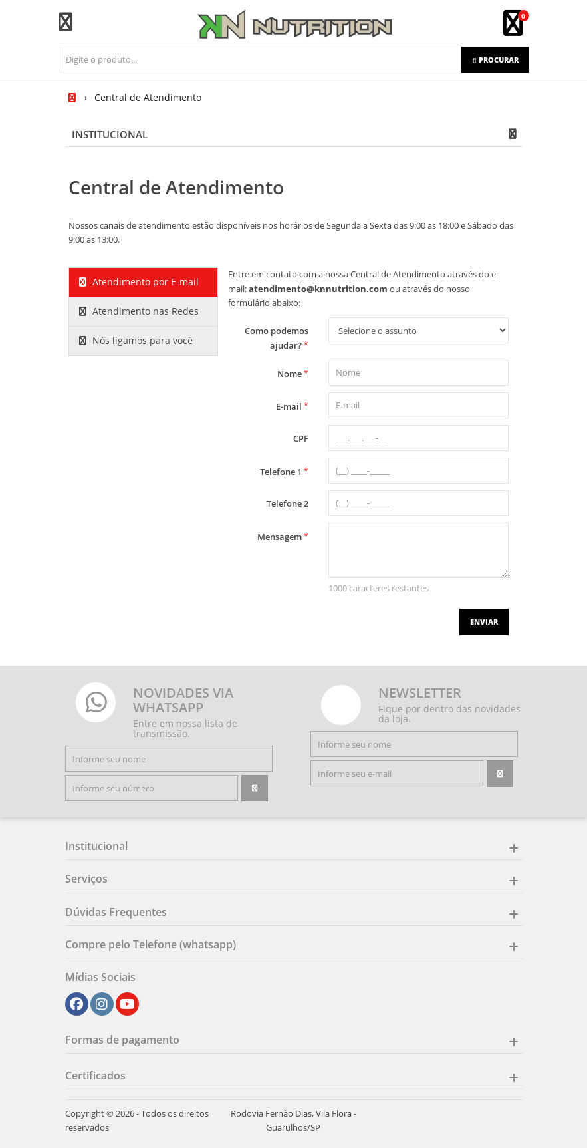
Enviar (484, 622)
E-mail (292, 406)
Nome (292, 373)
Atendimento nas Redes (139, 311)
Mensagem (282, 536)
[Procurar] (494, 60)
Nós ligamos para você (136, 340)
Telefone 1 (284, 471)
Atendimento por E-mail (139, 281)
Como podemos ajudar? (276, 338)
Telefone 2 (287, 503)
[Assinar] (254, 788)
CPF (300, 438)
